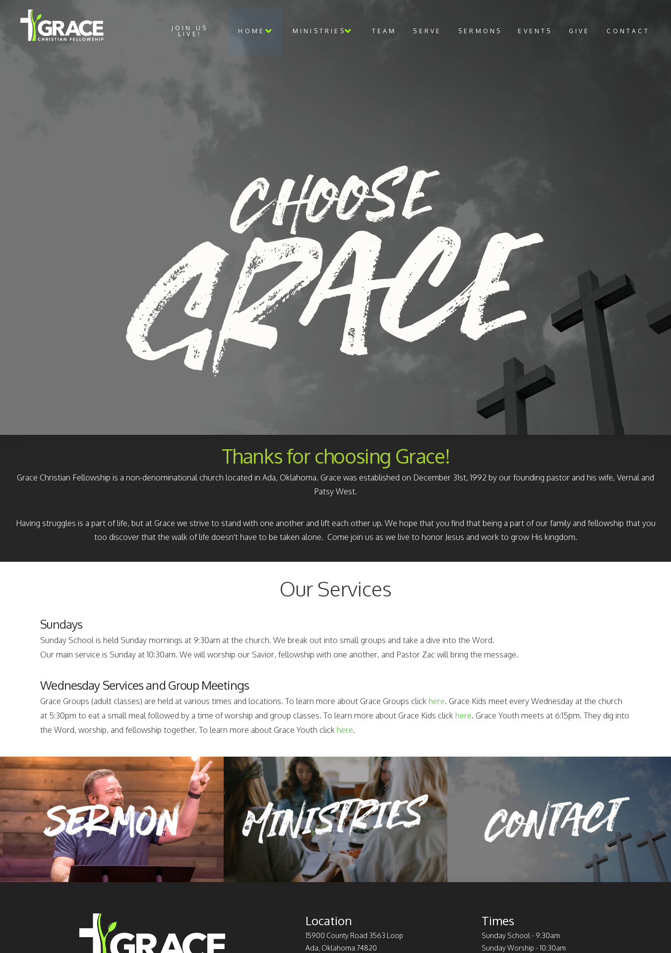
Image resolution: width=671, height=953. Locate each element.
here (436, 701)
